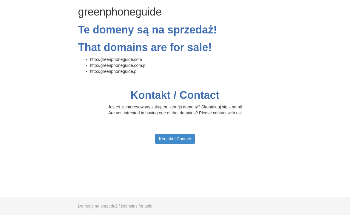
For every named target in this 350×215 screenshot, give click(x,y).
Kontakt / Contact (175, 138)
